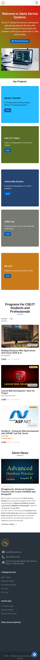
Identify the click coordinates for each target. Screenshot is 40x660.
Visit (7, 110)
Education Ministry (7, 610)
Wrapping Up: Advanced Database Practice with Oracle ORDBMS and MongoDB (18, 491)
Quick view (32, 345)
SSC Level (4, 592)
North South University (9, 614)
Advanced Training (7, 581)
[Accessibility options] (34, 654)
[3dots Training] (3, 3)
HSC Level (4, 589)
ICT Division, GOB (7, 606)
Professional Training (8, 585)
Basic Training (6, 577)
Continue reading (7, 524)
